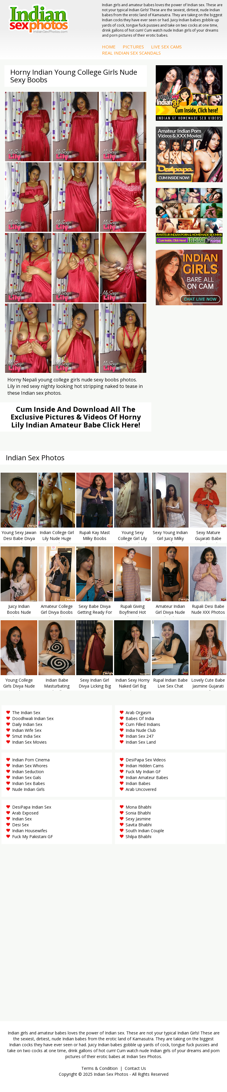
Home (109, 47)
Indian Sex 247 (139, 736)
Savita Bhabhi (139, 824)
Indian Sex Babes (28, 783)
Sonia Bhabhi (138, 813)
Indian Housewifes (29, 830)
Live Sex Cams (166, 47)
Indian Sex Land (141, 742)
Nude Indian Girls (28, 789)
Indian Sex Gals (26, 777)
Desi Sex (20, 824)
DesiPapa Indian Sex (31, 807)
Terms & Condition (99, 1068)
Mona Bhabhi (138, 807)
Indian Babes (138, 783)
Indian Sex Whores (30, 765)
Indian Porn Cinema (31, 760)
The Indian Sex (26, 712)
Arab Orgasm (138, 712)
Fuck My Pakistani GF (32, 836)
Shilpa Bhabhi (138, 836)
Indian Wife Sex (26, 730)
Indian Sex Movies (29, 742)
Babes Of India (140, 718)
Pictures (133, 47)
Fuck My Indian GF (143, 771)
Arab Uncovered (141, 789)
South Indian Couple (145, 830)
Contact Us (135, 1068)
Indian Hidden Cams (145, 765)
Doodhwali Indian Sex (32, 718)
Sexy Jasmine (138, 819)
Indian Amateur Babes (147, 777)
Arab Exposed (25, 813)
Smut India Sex (26, 736)
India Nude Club (141, 730)
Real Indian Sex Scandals (131, 53)
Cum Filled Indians (143, 724)
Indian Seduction (28, 771)
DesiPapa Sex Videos (146, 760)
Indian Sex (22, 819)
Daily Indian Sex (27, 724)
